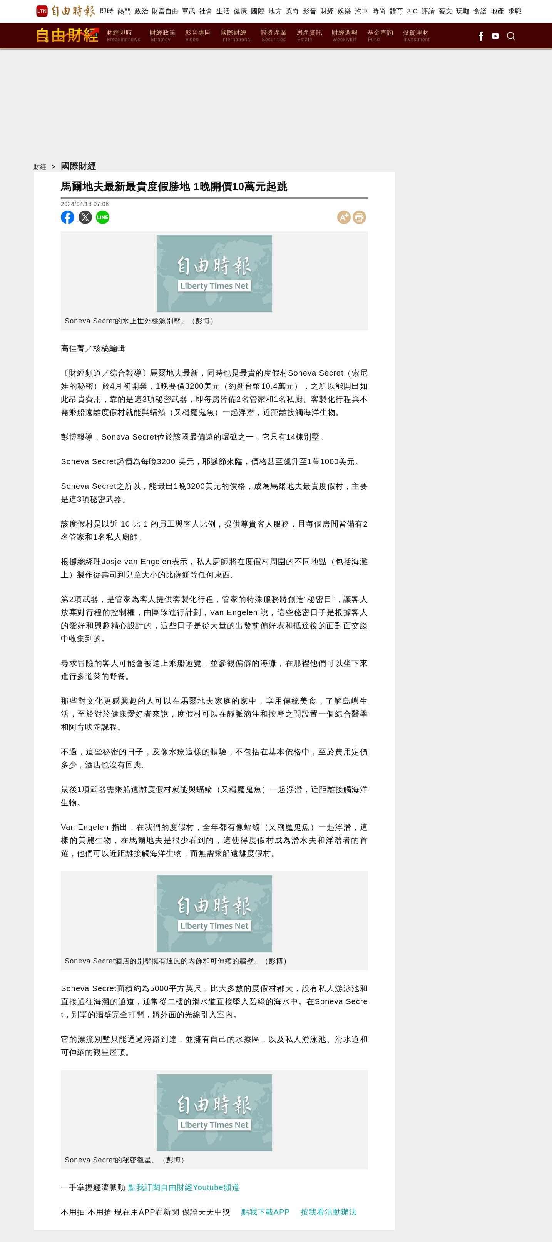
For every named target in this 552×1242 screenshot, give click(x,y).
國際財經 (236, 36)
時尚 (379, 11)
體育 (396, 11)
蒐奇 (292, 11)
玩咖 (463, 11)
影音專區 (198, 36)
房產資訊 (309, 36)
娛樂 (344, 11)
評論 (428, 11)
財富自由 (165, 11)
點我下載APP (265, 1212)
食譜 (480, 11)
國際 (257, 11)
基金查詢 (380, 36)
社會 (205, 11)
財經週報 (345, 36)
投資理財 (416, 36)
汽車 (361, 11)
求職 (515, 11)
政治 (141, 11)
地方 (275, 11)
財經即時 (123, 36)
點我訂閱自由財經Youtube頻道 (184, 1187)
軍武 (188, 11)
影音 (309, 11)
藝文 (445, 11)
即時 (107, 11)
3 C (412, 11)
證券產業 (274, 36)
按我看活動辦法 (329, 1212)
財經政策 (163, 36)
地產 (497, 11)
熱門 (124, 11)
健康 (240, 11)
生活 (223, 11)
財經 (327, 11)
